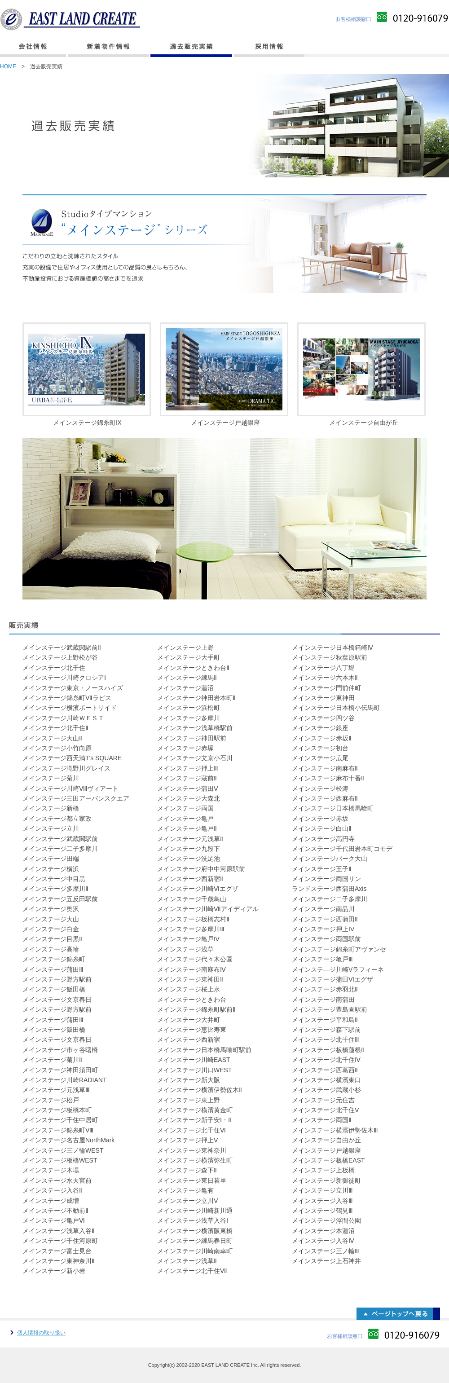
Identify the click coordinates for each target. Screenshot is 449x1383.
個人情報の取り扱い (41, 1333)
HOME (8, 66)
